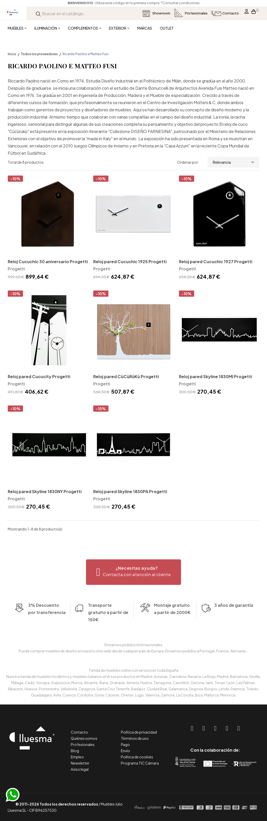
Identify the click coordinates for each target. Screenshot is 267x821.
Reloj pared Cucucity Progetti (39, 376)
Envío (125, 750)
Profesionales (83, 744)
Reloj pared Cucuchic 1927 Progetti (215, 261)
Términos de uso (135, 738)
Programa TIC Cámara (140, 763)
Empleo (77, 756)
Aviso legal (80, 769)
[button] (133, 572)
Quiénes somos (84, 738)
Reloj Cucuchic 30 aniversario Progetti (48, 261)
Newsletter (80, 763)
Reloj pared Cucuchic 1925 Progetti (130, 261)
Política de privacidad (139, 732)
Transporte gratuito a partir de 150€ (108, 603)
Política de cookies (137, 756)
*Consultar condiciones (180, 3)
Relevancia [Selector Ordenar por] (233, 162)
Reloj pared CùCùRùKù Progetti (126, 376)
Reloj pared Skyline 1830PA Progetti (130, 491)
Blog (75, 750)
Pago (125, 744)
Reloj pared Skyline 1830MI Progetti (215, 376)
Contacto (79, 732)
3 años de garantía (233, 614)
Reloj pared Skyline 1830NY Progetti (45, 491)
